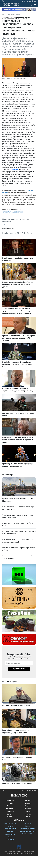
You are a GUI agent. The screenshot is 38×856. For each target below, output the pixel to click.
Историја (10, 826)
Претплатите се (19, 669)
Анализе (10, 817)
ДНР (19, 233)
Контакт (28, 826)
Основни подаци (10, 823)
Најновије (10, 800)
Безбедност (10, 811)
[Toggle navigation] (34, 4)
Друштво (10, 814)
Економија (10, 808)
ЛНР (23, 233)
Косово (29, 233)
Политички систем (10, 829)
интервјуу (15, 169)
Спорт (28, 817)
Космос (28, 808)
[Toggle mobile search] (31, 4)
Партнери (28, 823)
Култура (28, 814)
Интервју (18, 14)
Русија (5, 233)
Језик (10, 837)
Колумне (28, 806)
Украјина (12, 233)
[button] (35, 5)
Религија (10, 831)
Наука (28, 811)
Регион (27, 800)
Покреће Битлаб (27, 834)
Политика (10, 806)
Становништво (10, 834)
